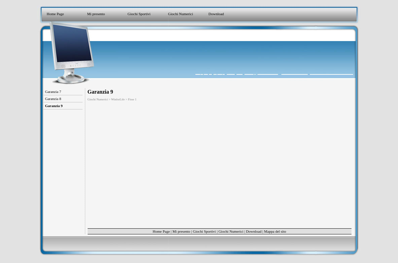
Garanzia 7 (53, 92)
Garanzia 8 (53, 99)
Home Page (55, 14)
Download (216, 14)
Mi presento (96, 14)
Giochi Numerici (180, 14)
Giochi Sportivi (139, 14)
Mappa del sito (275, 231)
